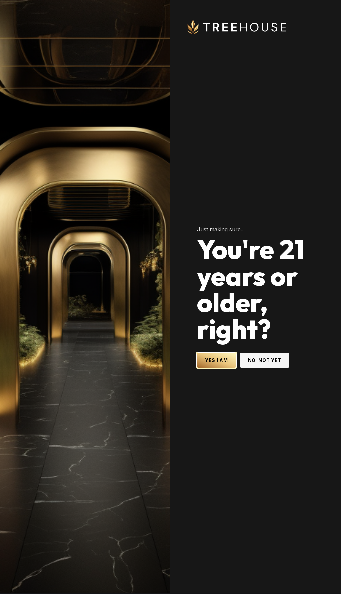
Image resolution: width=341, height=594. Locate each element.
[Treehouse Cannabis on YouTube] (311, 584)
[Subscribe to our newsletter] (44, 556)
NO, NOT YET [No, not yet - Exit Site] (265, 336)
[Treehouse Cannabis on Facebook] (285, 584)
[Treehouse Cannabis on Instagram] (271, 584)
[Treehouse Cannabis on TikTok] (325, 584)
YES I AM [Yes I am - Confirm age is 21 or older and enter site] (216, 336)
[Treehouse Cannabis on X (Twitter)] (258, 584)
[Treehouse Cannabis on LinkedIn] (298, 584)
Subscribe (107, 555)
